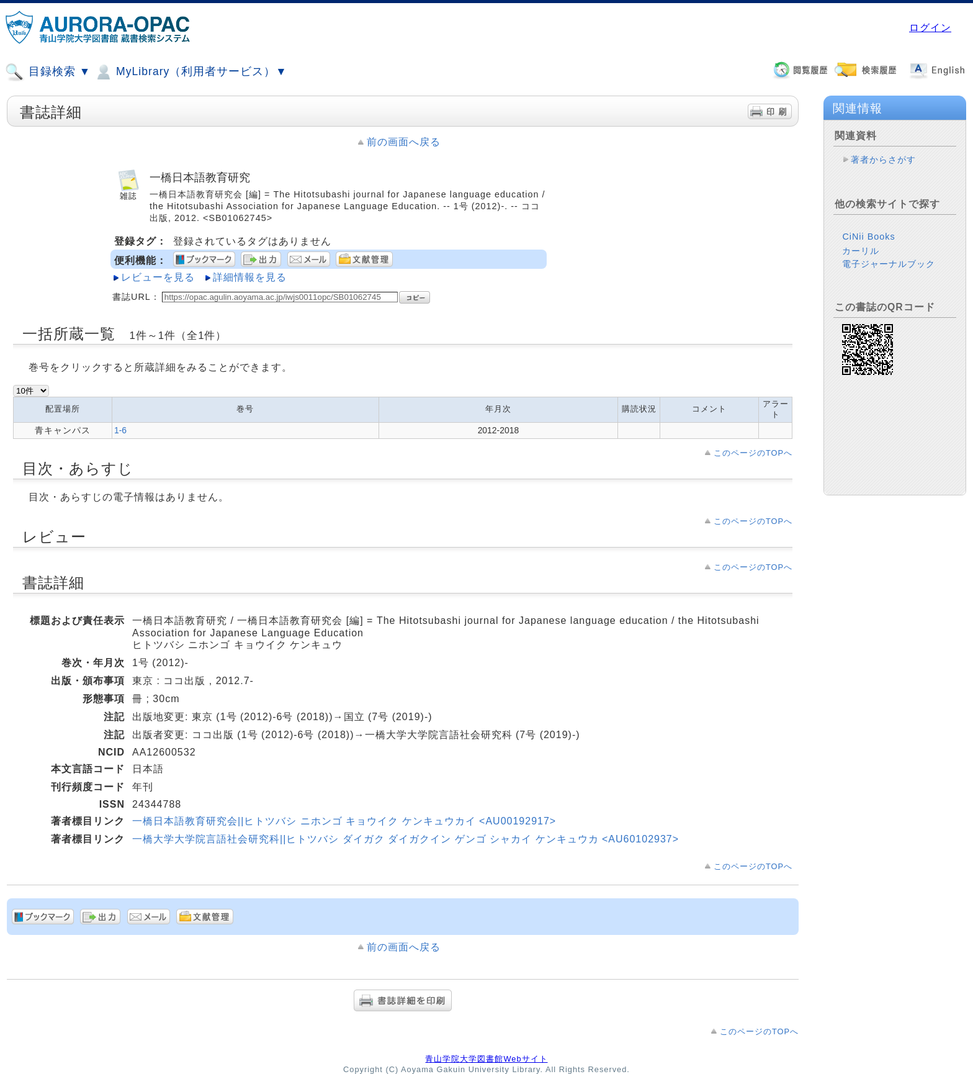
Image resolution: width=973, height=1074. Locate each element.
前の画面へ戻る (404, 142)
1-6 (120, 430)
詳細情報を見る (250, 277)
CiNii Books (868, 236)
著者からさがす (883, 160)
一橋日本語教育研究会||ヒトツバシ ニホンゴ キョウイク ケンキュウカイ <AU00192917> (344, 821)
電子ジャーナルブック (888, 264)
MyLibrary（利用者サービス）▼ (190, 72)
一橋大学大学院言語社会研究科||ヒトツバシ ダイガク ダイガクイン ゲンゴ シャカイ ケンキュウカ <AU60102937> (405, 839)
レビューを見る (158, 277)
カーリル (860, 251)
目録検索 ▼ (48, 72)
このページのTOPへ (753, 453)
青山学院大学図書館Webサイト (486, 1058)
